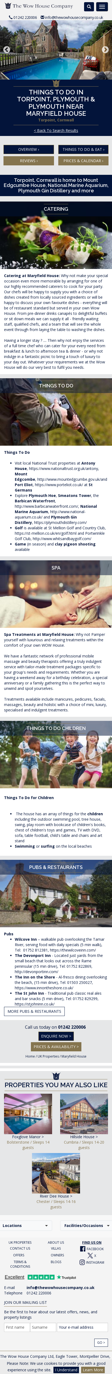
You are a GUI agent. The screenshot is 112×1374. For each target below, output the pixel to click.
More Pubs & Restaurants (34, 1011)
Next (105, 50)
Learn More (93, 1369)
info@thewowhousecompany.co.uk (74, 17)
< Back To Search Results (56, 130)
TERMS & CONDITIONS (20, 1264)
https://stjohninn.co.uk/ (35, 1004)
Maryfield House (74, 1056)
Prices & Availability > (56, 1046)
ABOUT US (56, 1242)
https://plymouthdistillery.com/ (60, 522)
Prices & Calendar (83, 160)
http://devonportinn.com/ (36, 971)
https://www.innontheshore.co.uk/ (44, 987)
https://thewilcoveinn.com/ (73, 950)
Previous (6, 50)
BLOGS (56, 1262)
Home (30, 1056)
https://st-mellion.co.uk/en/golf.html (46, 533)
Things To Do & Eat (83, 149)
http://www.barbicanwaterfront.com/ (46, 506)
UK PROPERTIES (20, 1242)
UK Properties (48, 1056)
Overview (28, 149)
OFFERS (18, 1255)
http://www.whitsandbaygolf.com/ (62, 538)
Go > (101, 1342)
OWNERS (57, 1255)
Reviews (29, 160)
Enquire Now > (56, 1036)
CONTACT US (20, 1248)
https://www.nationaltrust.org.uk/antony (63, 468)
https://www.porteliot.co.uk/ (59, 484)
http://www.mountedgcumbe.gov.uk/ (69, 479)
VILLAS (56, 1248)
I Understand (66, 1369)
